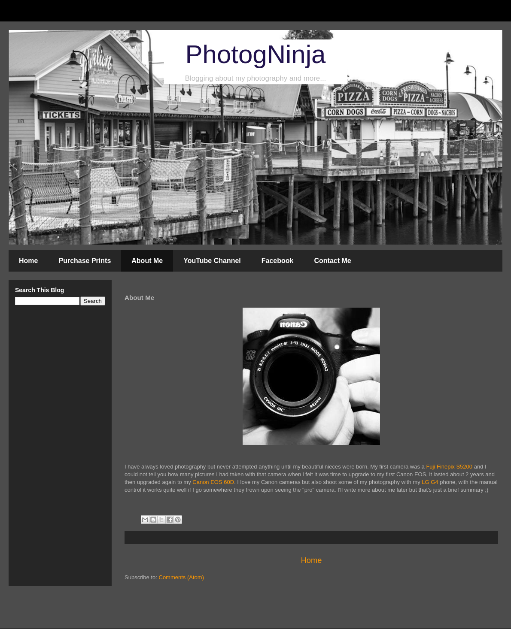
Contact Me (332, 260)
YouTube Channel (212, 260)
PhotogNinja (256, 54)
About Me (147, 260)
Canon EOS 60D (213, 482)
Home (28, 260)
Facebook (278, 260)
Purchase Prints (84, 260)
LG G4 (430, 482)
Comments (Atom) (181, 577)
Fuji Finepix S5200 (449, 466)
